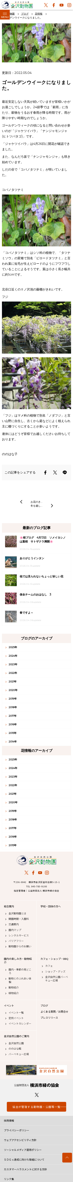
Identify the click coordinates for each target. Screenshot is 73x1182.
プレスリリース (49, 1017)
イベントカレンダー (20, 1023)
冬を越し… (36, 505)
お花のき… (36, 501)
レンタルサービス (19, 935)
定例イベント (16, 1018)
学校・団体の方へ (50, 906)
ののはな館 (15, 1048)
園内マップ (15, 930)
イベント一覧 (16, 1012)
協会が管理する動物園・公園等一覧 (36, 1107)
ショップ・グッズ (55, 971)
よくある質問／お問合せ (54, 1011)
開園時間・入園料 (19, 919)
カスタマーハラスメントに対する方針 (25, 1169)
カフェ (49, 966)
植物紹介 (14, 993)
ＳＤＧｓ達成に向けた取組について (24, 1159)
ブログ (44, 1005)
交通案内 (14, 924)
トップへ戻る (67, 1158)
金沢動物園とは (17, 913)
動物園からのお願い (20, 946)
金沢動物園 (36, 860)
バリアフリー (16, 941)
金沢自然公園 (16, 1043)
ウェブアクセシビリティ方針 (20, 1140)
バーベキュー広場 (19, 1054)
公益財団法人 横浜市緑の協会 (36, 1085)
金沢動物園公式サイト (17, 6)
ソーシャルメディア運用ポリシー (23, 1150)
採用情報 (9, 1120)
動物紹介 (14, 987)
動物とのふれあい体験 (20, 980)
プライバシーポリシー (16, 1130)
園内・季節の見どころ (20, 971)
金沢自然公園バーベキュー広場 (56, 978)
